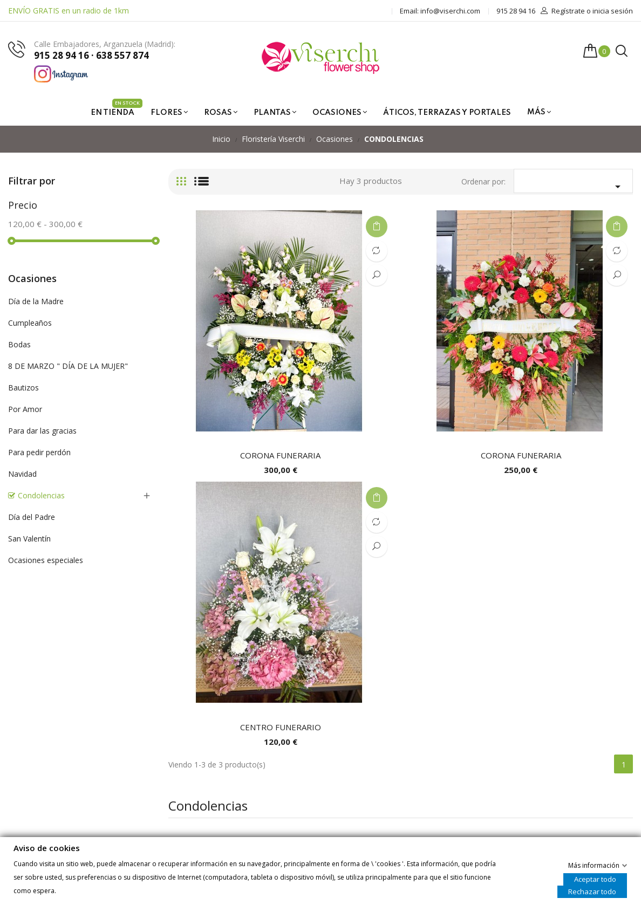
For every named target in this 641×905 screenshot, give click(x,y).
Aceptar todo (595, 878)
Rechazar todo (592, 891)
